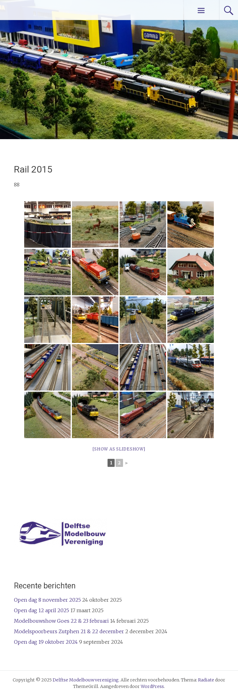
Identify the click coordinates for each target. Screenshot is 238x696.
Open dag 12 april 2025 (41, 610)
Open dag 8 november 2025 (47, 600)
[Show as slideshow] (119, 449)
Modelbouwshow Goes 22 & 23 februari (61, 621)
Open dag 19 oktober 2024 (46, 642)
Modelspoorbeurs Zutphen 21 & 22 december (69, 631)
